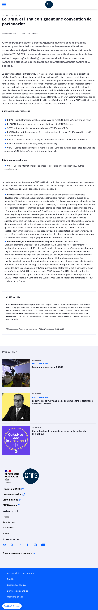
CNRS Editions (10, 499)
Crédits (10, 579)
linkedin (20, 544)
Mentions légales (15, 597)
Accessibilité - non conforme (20, 573)
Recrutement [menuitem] (9, 522)
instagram (35, 544)
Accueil (5, 15)
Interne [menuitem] (6, 533)
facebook (28, 544)
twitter (12, 544)
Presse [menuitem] (6, 517)
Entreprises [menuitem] (8, 527)
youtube (43, 544)
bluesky (4, 544)
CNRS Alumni (10, 505)
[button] (12, 606)
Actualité (16, 15)
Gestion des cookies (16, 585)
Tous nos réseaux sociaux (13, 553)
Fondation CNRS (11, 489)
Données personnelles (17, 591)
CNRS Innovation (12, 494)
